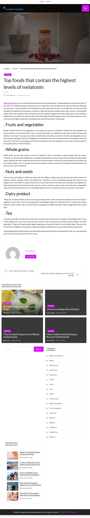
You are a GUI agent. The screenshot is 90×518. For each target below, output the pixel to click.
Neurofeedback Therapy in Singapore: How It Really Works (30, 484)
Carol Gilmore (11, 95)
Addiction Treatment (56, 356)
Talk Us (48, 1)
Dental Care (53, 370)
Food (51, 389)
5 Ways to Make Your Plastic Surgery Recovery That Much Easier (62, 335)
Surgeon (52, 422)
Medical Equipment (55, 403)
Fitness (51, 384)
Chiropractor (53, 365)
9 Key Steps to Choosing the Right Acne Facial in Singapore (30, 494)
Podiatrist (52, 413)
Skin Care (52, 418)
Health (51, 394)
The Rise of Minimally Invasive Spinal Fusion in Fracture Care (30, 463)
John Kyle (6, 313)
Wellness (52, 437)
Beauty (51, 360)
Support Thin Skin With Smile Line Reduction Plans (30, 453)
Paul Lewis (6, 340)
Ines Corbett (51, 340)
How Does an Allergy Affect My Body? (63, 309)
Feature (15, 68)
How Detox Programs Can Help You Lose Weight (20, 308)
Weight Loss (53, 432)
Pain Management (55, 408)
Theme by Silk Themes (68, 512)
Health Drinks (54, 399)
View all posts (30, 256)
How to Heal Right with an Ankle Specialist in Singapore (29, 474)
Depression (53, 375)
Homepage (7, 68)
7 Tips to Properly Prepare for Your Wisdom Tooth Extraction (21, 335)
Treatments (53, 427)
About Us (42, 1)
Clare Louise (51, 313)
